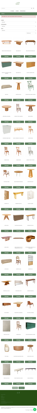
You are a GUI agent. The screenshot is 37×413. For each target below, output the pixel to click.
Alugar (7, 56)
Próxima (21, 387)
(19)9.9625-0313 (4, 403)
